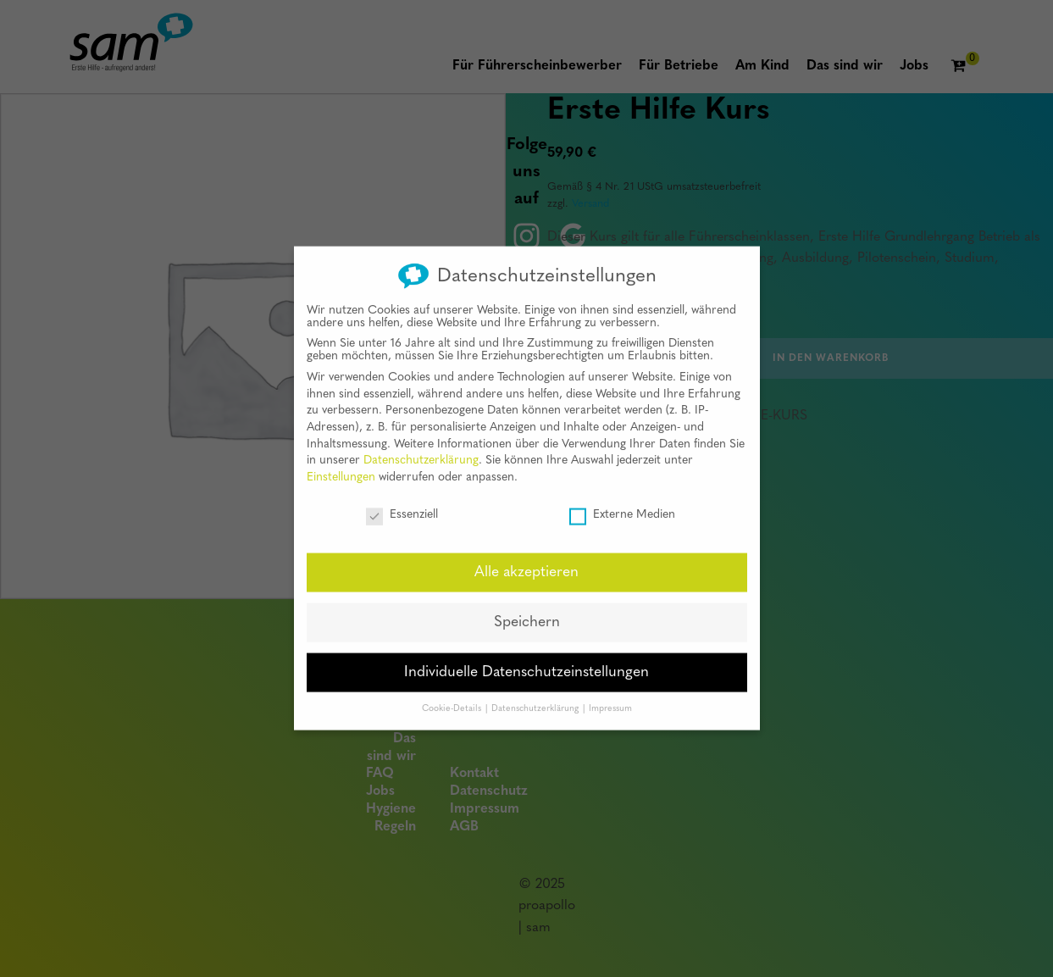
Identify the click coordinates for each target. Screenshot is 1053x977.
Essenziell (402, 500)
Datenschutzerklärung (421, 447)
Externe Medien (622, 500)
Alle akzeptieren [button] (526, 559)
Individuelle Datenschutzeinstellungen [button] (526, 659)
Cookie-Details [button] (453, 694)
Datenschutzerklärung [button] (536, 694)
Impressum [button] (610, 694)
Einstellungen (341, 463)
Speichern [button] (527, 609)
